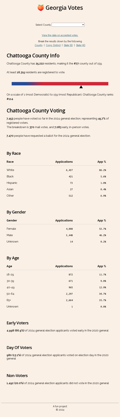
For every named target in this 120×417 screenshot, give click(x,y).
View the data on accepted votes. (60, 35)
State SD (68, 45)
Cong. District (53, 45)
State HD (80, 45)
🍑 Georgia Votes (60, 7)
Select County (43, 24)
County (39, 45)
